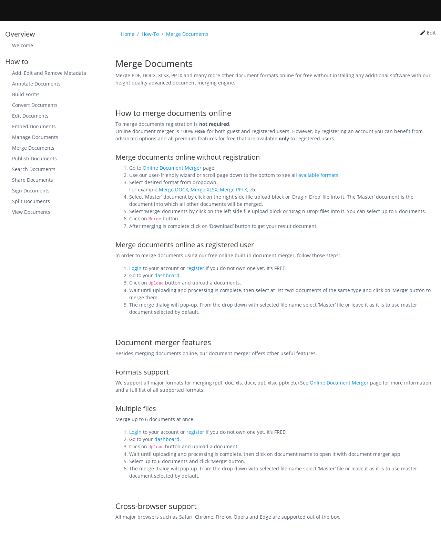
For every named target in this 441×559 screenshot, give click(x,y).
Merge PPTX (233, 189)
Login (135, 268)
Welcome (22, 45)
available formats (318, 175)
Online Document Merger (172, 167)
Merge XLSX (204, 189)
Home (127, 34)
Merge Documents (187, 34)
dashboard (167, 275)
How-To (150, 34)
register (195, 268)
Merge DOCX (173, 189)
